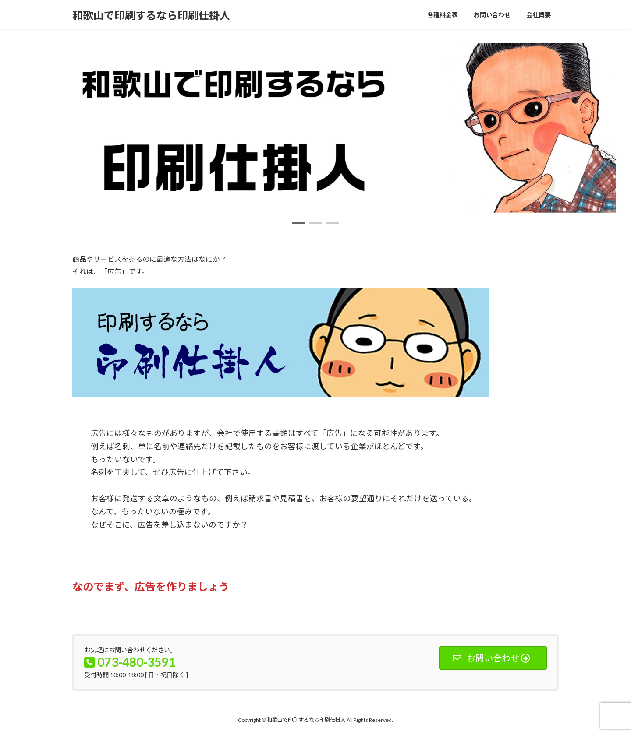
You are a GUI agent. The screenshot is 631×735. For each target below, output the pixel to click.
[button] (298, 223)
